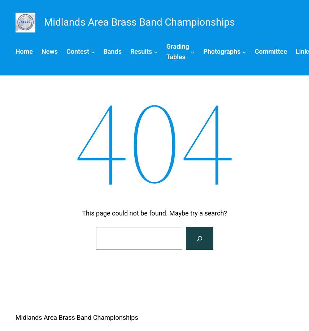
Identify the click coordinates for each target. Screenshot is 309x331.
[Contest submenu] (80, 51)
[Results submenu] (144, 51)
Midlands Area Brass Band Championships (77, 317)
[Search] (199, 238)
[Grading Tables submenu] (180, 52)
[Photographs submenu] (224, 51)
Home (24, 51)
